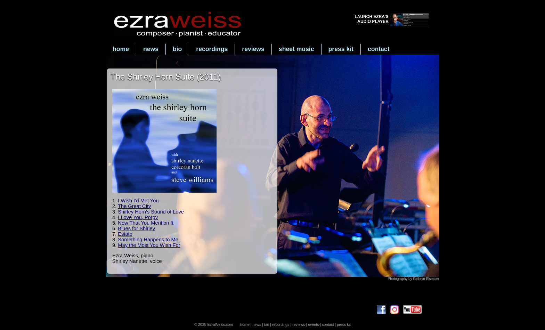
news (150, 49)
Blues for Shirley (136, 228)
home (121, 49)
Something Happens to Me (148, 239)
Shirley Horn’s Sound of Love (151, 212)
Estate (125, 234)
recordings (212, 49)
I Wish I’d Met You (138, 200)
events (313, 324)
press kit (340, 49)
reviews (253, 49)
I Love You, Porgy (138, 217)
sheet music (296, 49)
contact (379, 49)
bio (177, 49)
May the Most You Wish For (149, 245)
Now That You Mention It (145, 223)
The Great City (134, 206)
